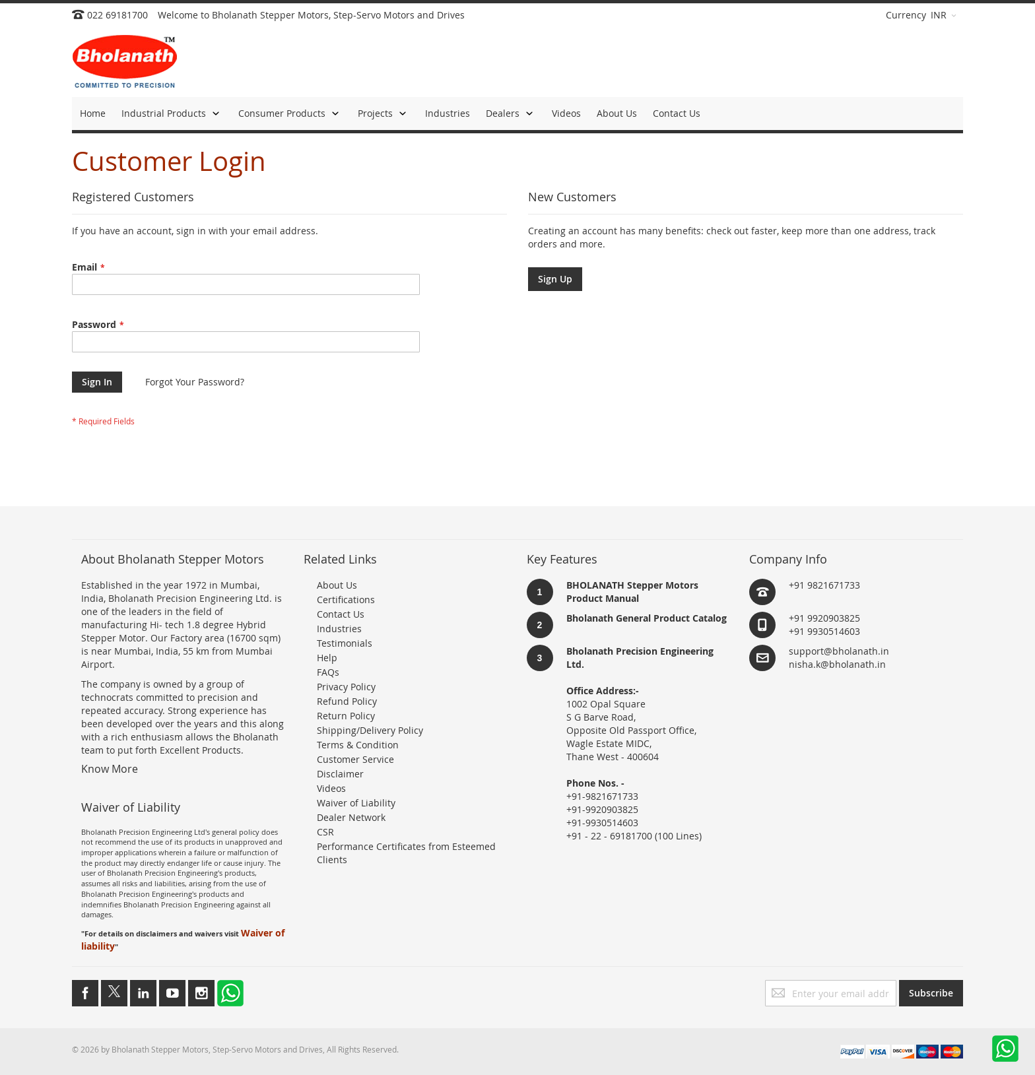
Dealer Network (351, 817)
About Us (337, 585)
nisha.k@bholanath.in (837, 664)
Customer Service (355, 759)
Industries (339, 628)
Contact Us (340, 614)
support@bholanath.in (839, 651)
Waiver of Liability (356, 803)
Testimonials (344, 643)
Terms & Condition (358, 744)
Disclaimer (340, 773)
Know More (109, 769)
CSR (325, 832)
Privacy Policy (346, 686)
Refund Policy (347, 701)
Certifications (346, 599)
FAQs (328, 672)
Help (327, 657)
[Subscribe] (931, 993)
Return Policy (346, 715)
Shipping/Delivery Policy (370, 730)
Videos (331, 788)
